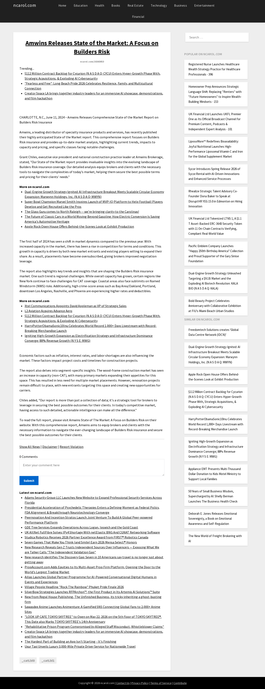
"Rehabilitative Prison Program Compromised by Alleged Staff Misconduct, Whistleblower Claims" (94, 626)
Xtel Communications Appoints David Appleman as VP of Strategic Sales (75, 306)
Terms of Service (161, 683)
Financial (138, 17)
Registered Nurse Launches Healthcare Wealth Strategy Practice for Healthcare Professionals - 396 (214, 69)
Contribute (180, 683)
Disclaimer (49, 447)
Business (180, 5)
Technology (159, 5)
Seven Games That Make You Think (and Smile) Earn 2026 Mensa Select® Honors (81, 542)
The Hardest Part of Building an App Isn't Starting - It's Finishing (70, 641)
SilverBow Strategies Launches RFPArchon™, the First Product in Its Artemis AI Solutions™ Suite (92, 592)
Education (81, 5)
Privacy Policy (140, 683)
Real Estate (136, 5)
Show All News (29, 447)
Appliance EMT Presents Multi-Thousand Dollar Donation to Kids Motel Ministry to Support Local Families (214, 474)
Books (115, 5)
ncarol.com (24, 5)
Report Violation (71, 447)
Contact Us (123, 683)
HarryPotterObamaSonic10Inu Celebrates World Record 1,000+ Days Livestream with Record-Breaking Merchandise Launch (215, 424)
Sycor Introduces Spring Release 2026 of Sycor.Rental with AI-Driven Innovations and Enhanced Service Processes (214, 174)
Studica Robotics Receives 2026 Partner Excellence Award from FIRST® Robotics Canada (86, 537)
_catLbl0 (28, 660)
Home (62, 5)
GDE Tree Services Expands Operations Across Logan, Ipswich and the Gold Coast (81, 527)
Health (99, 5)
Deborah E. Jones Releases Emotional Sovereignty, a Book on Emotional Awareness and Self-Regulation (212, 519)
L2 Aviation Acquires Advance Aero (48, 311)
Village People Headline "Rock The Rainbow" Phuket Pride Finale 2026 (74, 587)
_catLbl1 (47, 660)
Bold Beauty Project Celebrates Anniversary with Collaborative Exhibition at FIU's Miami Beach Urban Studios (214, 306)
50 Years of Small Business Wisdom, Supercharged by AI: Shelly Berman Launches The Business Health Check (212, 496)
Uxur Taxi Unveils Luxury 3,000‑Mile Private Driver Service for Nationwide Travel (80, 646)
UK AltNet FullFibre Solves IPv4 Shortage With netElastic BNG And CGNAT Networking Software (92, 532)
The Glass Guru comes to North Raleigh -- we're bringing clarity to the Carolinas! (82, 211)
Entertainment (204, 5)
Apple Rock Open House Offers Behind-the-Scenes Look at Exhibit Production (79, 226)
